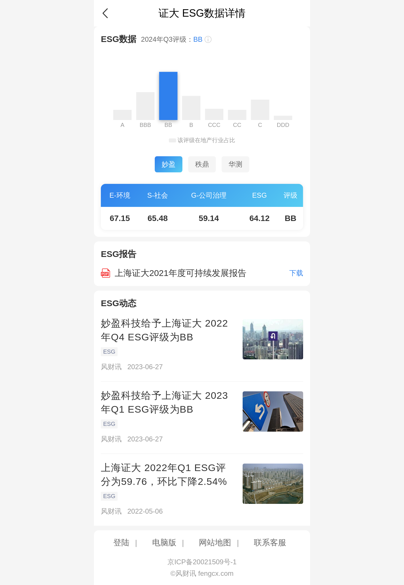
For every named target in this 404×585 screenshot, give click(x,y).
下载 (296, 273)
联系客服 (270, 542)
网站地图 (215, 542)
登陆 (121, 542)
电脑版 (164, 542)
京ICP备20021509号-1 (202, 562)
